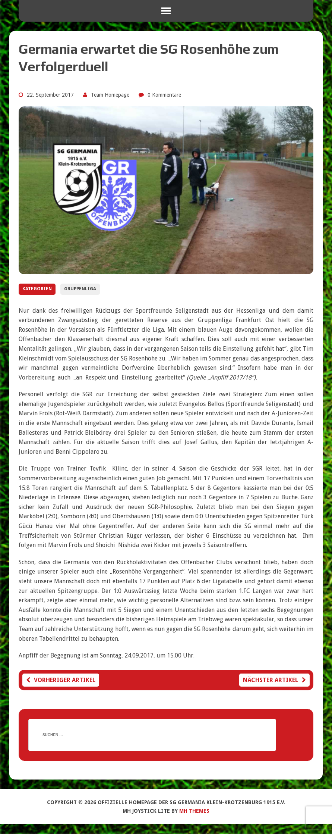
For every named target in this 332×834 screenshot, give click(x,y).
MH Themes (194, 811)
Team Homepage (110, 95)
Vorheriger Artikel (60, 680)
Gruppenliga (80, 288)
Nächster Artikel (274, 680)
